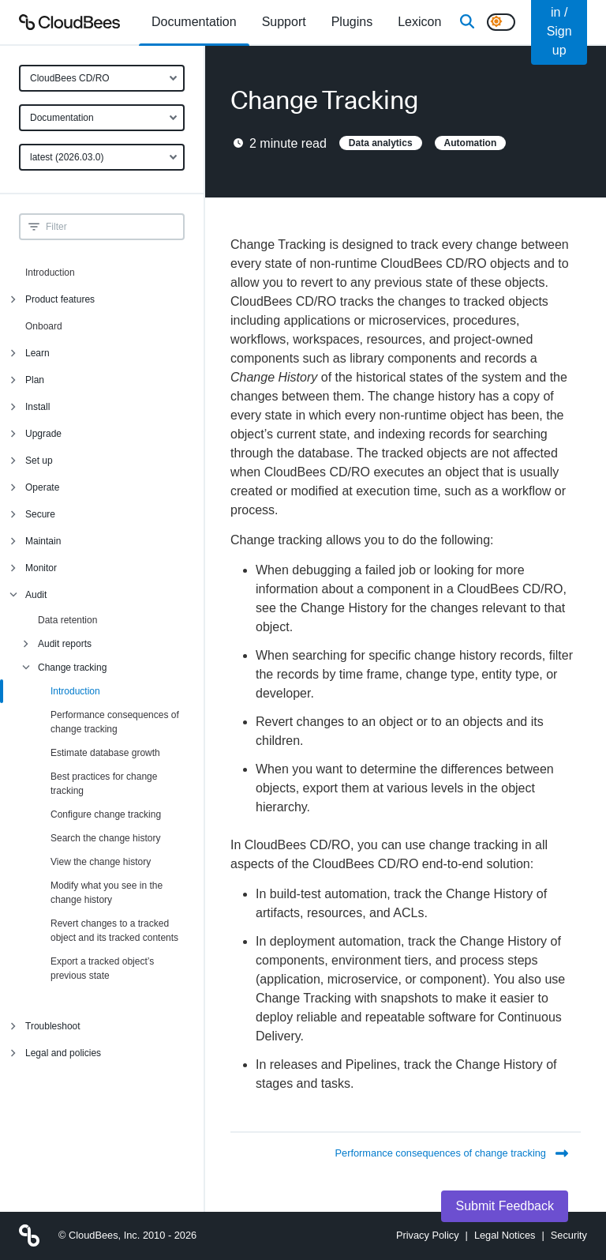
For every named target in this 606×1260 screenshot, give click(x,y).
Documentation (62, 117)
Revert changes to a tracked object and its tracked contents (114, 930)
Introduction (50, 272)
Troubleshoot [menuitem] (52, 1026)
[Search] (467, 22)
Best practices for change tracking (103, 783)
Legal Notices (505, 1235)
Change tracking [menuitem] (72, 667)
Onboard (43, 326)
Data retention (67, 620)
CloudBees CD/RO (70, 78)
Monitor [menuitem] (41, 568)
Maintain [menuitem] (43, 541)
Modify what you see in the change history (106, 892)
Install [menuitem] (37, 406)
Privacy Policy (427, 1235)
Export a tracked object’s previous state (102, 968)
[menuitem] (194, 22)
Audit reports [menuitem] (65, 643)
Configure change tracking (105, 814)
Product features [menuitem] (60, 299)
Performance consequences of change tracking (114, 722)
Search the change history (105, 838)
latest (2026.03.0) (66, 157)
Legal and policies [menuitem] (63, 1053)
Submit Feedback (504, 1206)
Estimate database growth (105, 752)
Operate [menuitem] (42, 487)
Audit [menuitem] (36, 594)
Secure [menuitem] (40, 514)
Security (569, 1235)
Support (284, 21)
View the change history (100, 861)
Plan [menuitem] (34, 380)
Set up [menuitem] (39, 460)
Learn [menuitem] (37, 353)
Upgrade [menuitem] (43, 433)
